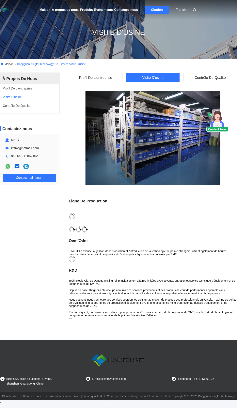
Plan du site (9, 396)
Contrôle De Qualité (210, 78)
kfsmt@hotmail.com (25, 148)
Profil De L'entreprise (95, 78)
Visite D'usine (153, 78)
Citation (157, 9)
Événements (103, 9)
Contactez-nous (126, 9)
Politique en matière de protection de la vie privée (50, 396)
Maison (45, 9)
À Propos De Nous (19, 78)
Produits (86, 9)
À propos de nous (65, 9)
